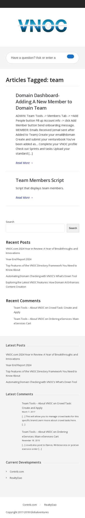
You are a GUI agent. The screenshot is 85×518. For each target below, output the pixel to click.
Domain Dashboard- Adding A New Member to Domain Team (44, 101)
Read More (24, 163)
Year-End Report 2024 (18, 259)
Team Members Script (40, 180)
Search (10, 222)
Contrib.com (17, 471)
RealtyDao (16, 478)
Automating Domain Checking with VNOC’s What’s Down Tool (41, 276)
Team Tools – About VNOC (29, 307)
